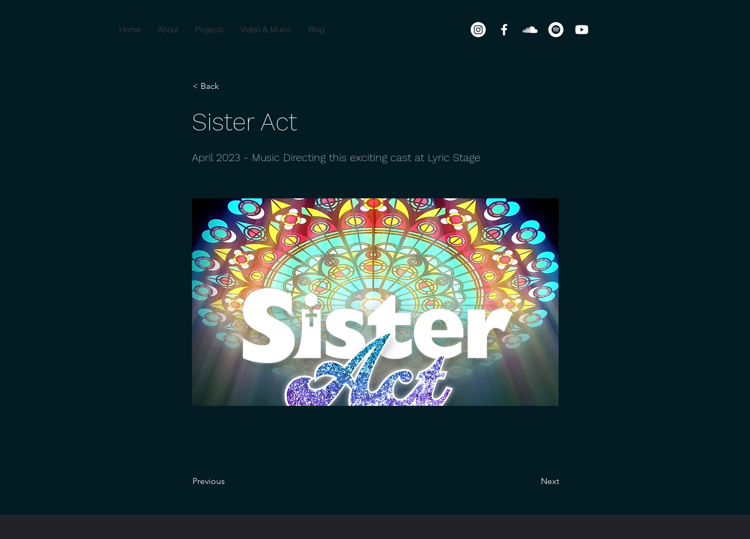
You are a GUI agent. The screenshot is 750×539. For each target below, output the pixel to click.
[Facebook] (504, 29)
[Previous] (228, 481)
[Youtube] (581, 29)
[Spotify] (555, 29)
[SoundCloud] (530, 29)
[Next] (532, 481)
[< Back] (228, 86)
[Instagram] (478, 29)
